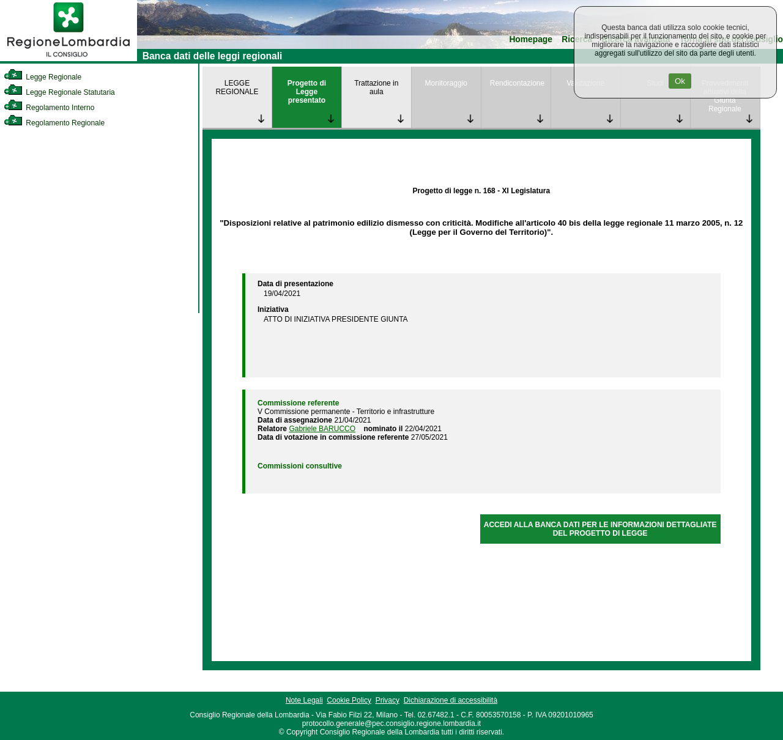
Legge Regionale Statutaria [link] (59, 92)
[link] (68, 58)
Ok (680, 81)
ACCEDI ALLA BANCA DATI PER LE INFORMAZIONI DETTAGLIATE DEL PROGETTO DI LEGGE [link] (600, 529)
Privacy (387, 700)
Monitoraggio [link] (446, 83)
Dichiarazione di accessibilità (450, 700)
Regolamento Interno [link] (49, 107)
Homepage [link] (530, 39)
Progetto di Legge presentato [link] (307, 92)
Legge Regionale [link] (42, 77)
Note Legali (304, 700)
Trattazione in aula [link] (376, 87)
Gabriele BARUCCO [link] (322, 428)
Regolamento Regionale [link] (54, 123)
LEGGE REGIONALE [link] (236, 87)
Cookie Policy (349, 700)
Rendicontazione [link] (517, 83)
